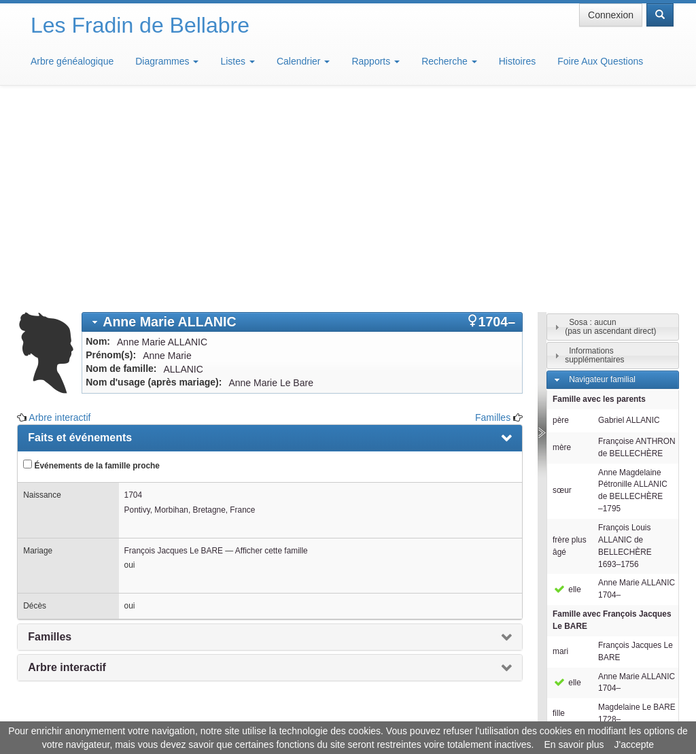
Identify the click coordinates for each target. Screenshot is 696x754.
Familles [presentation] (49, 437)
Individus (585, 560)
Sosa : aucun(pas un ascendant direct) (610, 127)
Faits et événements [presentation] (80, 237)
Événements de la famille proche (91, 265)
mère (562, 247)
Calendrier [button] (303, 61)
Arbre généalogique (72, 61)
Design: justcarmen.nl (633, 676)
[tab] (302, 122)
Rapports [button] (375, 61)
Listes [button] (237, 61)
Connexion (610, 15)
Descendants (592, 540)
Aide (351, 713)
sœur (562, 290)
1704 (133, 295)
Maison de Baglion (408, 713)
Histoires (517, 61)
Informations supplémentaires (594, 155)
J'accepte (634, 744)
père (561, 220)
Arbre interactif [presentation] (67, 467)
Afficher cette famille (271, 351)
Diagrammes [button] (166, 61)
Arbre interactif (59, 217)
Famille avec (612, 420)
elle (567, 389)
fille (559, 513)
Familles (492, 217)
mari (560, 451)
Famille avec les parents (599, 199)
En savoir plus (574, 744)
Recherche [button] (449, 61)
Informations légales (291, 713)
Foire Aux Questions (600, 61)
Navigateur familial (602, 179)
